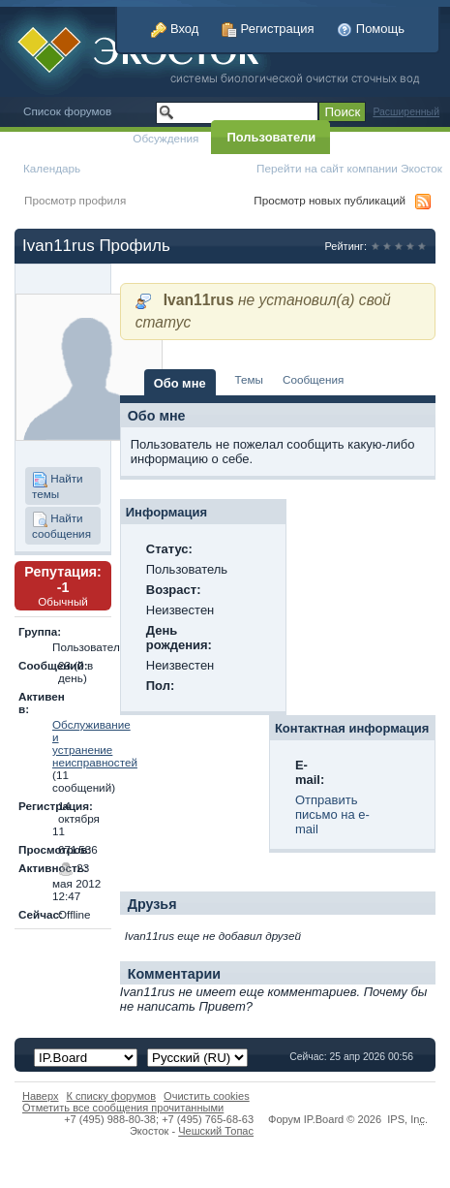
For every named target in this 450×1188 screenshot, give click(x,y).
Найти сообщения (61, 526)
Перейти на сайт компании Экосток (349, 168)
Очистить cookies (207, 1096)
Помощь (371, 28)
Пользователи (270, 137)
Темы (249, 379)
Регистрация (268, 28)
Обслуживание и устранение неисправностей (94, 743)
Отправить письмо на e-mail (332, 814)
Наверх (40, 1096)
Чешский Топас (216, 1131)
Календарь (51, 168)
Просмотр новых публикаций (329, 200)
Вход (174, 28)
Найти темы (57, 486)
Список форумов (67, 111)
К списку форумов (112, 1096)
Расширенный (406, 112)
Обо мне (180, 383)
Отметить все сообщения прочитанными (123, 1107)
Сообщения (313, 379)
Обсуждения (165, 138)
